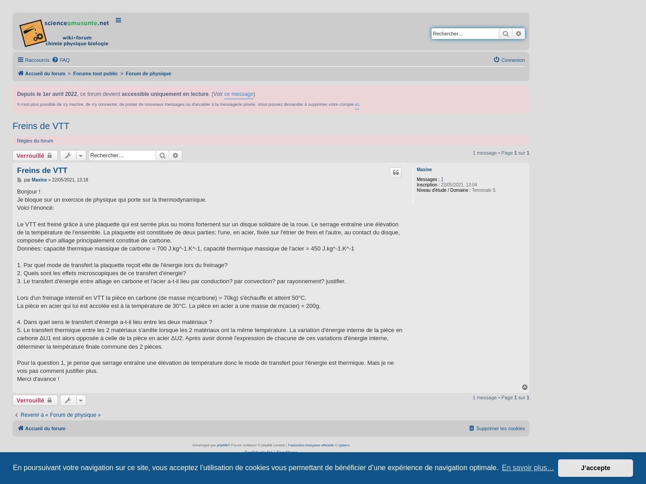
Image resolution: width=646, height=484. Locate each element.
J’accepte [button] (596, 467)
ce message (238, 94)
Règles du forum (35, 140)
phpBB (222, 445)
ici (357, 104)
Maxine (424, 169)
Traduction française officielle (311, 445)
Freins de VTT (41, 126)
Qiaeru (344, 445)
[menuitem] (61, 60)
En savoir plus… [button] (528, 467)
